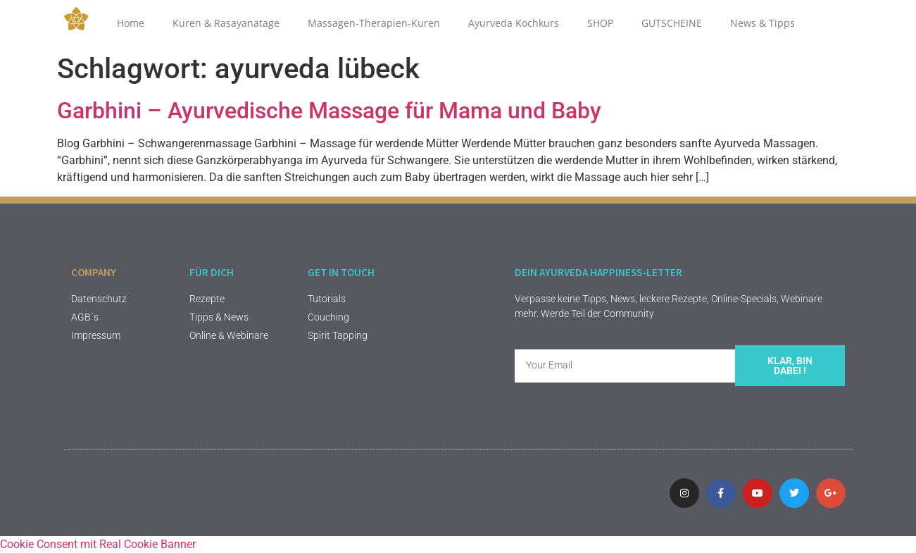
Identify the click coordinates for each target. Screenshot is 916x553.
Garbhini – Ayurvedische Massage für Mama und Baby (329, 110)
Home (130, 23)
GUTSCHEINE (671, 23)
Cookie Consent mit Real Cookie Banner (98, 544)
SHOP (600, 23)
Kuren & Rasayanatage (226, 23)
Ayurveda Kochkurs (513, 23)
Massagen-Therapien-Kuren (374, 23)
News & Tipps (762, 23)
